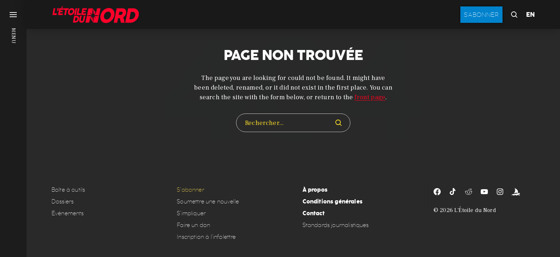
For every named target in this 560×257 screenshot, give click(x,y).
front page (369, 97)
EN (530, 14)
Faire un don (193, 225)
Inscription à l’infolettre (206, 237)
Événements (67, 213)
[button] (13, 128)
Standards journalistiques (335, 225)
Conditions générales (332, 201)
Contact (313, 213)
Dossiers (62, 201)
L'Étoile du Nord (475, 210)
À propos (315, 190)
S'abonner (481, 15)
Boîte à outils (68, 189)
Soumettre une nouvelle (208, 201)
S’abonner (190, 189)
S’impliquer (191, 213)
